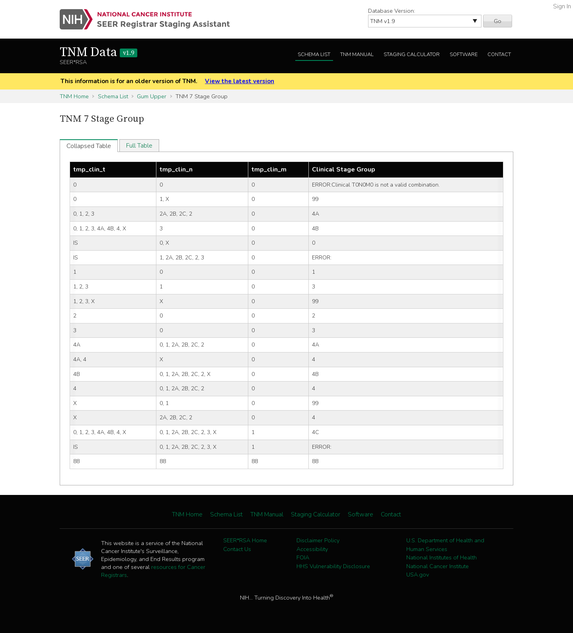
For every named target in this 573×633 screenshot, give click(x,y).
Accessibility (312, 549)
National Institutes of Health (441, 557)
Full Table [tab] (139, 145)
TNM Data (98, 52)
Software (463, 54)
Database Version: (391, 11)
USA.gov (417, 574)
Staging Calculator (412, 54)
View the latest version (239, 81)
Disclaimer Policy (317, 540)
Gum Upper (151, 96)
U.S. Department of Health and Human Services (445, 544)
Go (497, 21)
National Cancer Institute (437, 566)
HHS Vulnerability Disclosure (333, 566)
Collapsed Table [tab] (88, 146)
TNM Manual (357, 54)
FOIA (302, 557)
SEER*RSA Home (245, 540)
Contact (499, 54)
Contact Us (237, 549)
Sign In (562, 6)
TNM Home (74, 96)
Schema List (314, 54)
